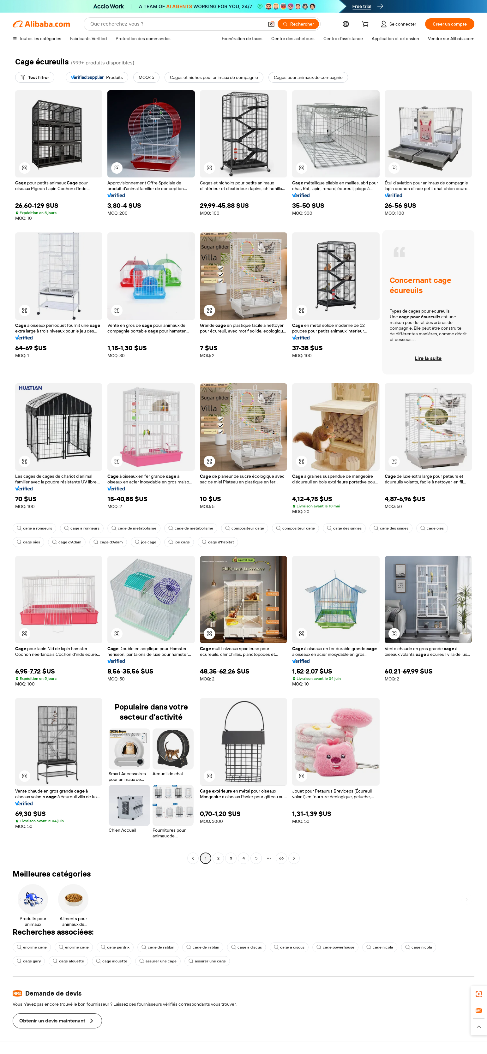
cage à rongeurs (34, 528)
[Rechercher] (298, 24)
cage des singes (344, 528)
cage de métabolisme (133, 528)
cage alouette (68, 961)
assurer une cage (158, 961)
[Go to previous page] (193, 858)
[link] (479, 994)
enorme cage (32, 947)
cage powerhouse (335, 947)
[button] (271, 24)
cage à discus (246, 947)
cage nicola (379, 947)
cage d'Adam (66, 542)
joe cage (145, 542)
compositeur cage (244, 528)
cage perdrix (115, 947)
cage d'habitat (218, 542)
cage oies (432, 528)
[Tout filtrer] (34, 77)
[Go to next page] (294, 858)
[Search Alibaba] (176, 24)
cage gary (29, 961)
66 (281, 858)
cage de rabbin (157, 947)
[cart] (366, 24)
